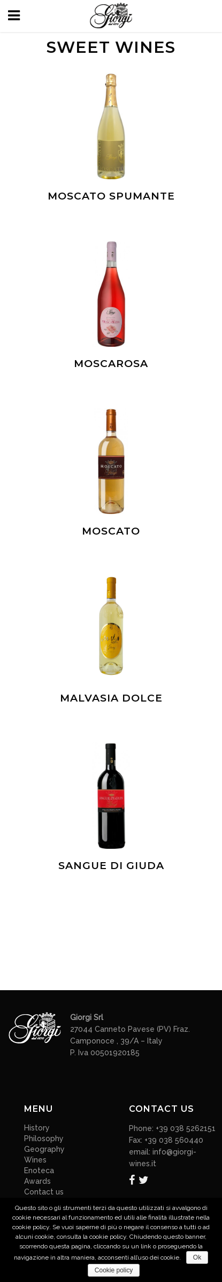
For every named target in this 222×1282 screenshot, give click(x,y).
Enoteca (39, 1170)
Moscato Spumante (111, 196)
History (37, 1128)
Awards (37, 1181)
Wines (35, 1160)
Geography (44, 1149)
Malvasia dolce (111, 698)
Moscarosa (111, 363)
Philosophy (44, 1138)
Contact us (44, 1192)
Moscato (111, 531)
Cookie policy (114, 1270)
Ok (197, 1257)
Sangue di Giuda (111, 865)
